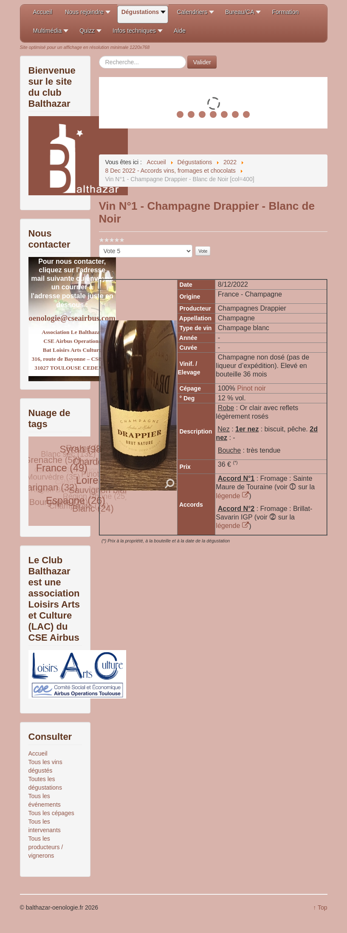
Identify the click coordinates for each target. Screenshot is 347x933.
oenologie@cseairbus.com (72, 318)
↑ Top (320, 907)
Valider (202, 62)
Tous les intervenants (44, 825)
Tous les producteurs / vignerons (45, 847)
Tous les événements (44, 800)
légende (232, 495)
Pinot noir (251, 388)
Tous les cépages (51, 813)
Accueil (38, 753)
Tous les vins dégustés (45, 766)
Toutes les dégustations (45, 783)
